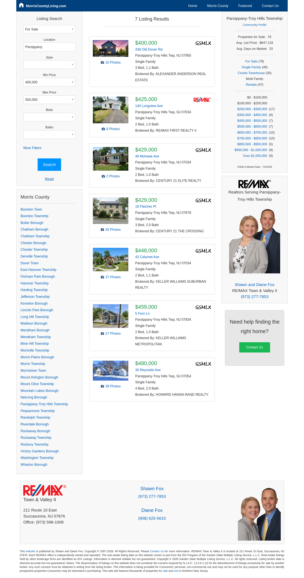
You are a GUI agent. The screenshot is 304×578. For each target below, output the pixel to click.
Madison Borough (34, 323)
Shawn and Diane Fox (255, 284)
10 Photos (113, 62)
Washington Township (37, 458)
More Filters (32, 148)
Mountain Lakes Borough (40, 391)
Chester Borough (33, 243)
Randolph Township (35, 417)
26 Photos (113, 230)
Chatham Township (35, 236)
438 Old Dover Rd (148, 49)
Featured (245, 6)
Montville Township (35, 350)
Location (49, 39)
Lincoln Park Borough (37, 310)
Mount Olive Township (37, 384)
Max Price (49, 92)
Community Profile (255, 24)
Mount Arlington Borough (39, 377)
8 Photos (113, 129)
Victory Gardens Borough (40, 451)
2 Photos (113, 176)
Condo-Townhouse (251, 73)
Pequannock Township (38, 411)
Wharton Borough (34, 465)
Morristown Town (33, 370)
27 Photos (113, 333)
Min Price (49, 75)
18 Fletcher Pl (145, 206)
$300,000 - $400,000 (252, 115)
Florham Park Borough (38, 276)
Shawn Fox (152, 488)
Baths (49, 127)
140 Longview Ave (149, 106)
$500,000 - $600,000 (252, 126)
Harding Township (34, 290)
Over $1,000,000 (255, 156)
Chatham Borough (34, 229)
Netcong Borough (34, 397)
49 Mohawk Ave (147, 156)
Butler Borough (32, 223)
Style (49, 57)
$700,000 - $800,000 (252, 138)
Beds (49, 109)
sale (165, 570)
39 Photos (113, 386)
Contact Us (270, 6)
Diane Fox (151, 510)
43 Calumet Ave (147, 257)
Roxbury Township (34, 444)
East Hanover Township (38, 270)
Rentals (251, 84)
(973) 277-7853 (254, 296)
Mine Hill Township (35, 344)
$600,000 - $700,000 (252, 132)
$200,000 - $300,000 (252, 109)
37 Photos (113, 277)
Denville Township (34, 256)
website (30, 551)
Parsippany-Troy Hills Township (44, 404)
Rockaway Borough (35, 431)
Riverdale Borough (35, 424)
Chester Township (34, 249)
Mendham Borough (35, 330)
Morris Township (33, 364)
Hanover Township (34, 283)
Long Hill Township (35, 317)
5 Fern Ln (142, 313)
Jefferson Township (35, 297)
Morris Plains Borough (37, 357)
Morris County (218, 6)
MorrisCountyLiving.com (46, 6)
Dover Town (30, 263)
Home (192, 6)
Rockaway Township (36, 438)
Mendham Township (36, 337)
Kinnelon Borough (34, 303)
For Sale (251, 61)
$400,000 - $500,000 (252, 121)
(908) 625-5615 (152, 518)
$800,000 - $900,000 (252, 144)
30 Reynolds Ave (148, 370)
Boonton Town (31, 209)
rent (176, 570)
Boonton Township (34, 216)
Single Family (251, 67)
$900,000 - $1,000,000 (251, 150)
